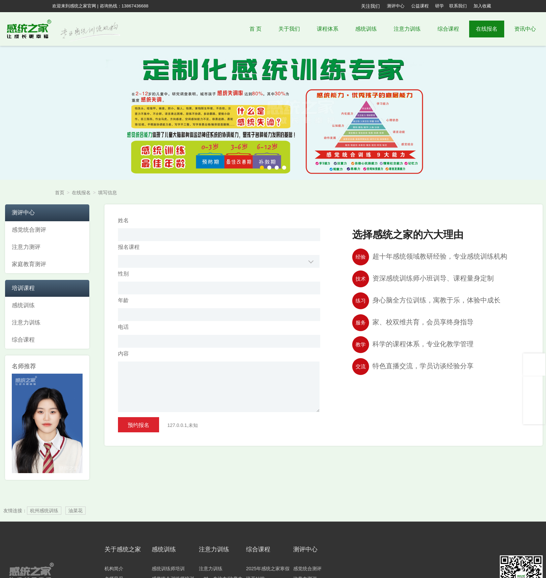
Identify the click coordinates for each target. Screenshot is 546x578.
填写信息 (107, 192)
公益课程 (420, 5)
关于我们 (289, 29)
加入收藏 (482, 5)
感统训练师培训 (168, 568)
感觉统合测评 (307, 568)
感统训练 (366, 29)
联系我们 (458, 5)
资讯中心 (525, 29)
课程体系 (327, 29)
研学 (439, 5)
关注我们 (370, 6)
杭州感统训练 (44, 510)
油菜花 (75, 510)
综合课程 (448, 29)
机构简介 (113, 568)
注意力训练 (407, 29)
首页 (59, 192)
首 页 (255, 29)
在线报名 (486, 29)
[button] (262, 168)
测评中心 (395, 5)
